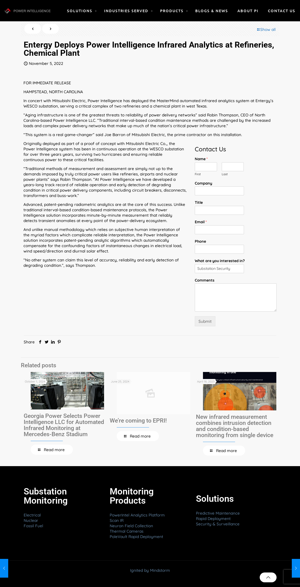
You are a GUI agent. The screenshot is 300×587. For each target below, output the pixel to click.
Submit (205, 321)
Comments (204, 280)
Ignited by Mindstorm (150, 570)
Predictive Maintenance (218, 513)
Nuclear (31, 520)
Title (199, 202)
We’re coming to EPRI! (138, 420)
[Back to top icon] (268, 577)
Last (225, 174)
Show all (266, 29)
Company (203, 183)
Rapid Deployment (213, 518)
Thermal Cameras (126, 531)
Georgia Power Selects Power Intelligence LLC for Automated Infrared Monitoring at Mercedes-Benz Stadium (64, 425)
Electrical (32, 515)
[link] (96, 10)
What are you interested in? (220, 260)
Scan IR (117, 520)
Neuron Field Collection (131, 525)
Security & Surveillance (218, 523)
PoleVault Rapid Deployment (136, 536)
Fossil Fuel (33, 525)
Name (201, 158)
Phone (200, 241)
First (198, 174)
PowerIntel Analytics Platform (137, 515)
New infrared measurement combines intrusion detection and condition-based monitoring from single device (234, 425)
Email (201, 221)
